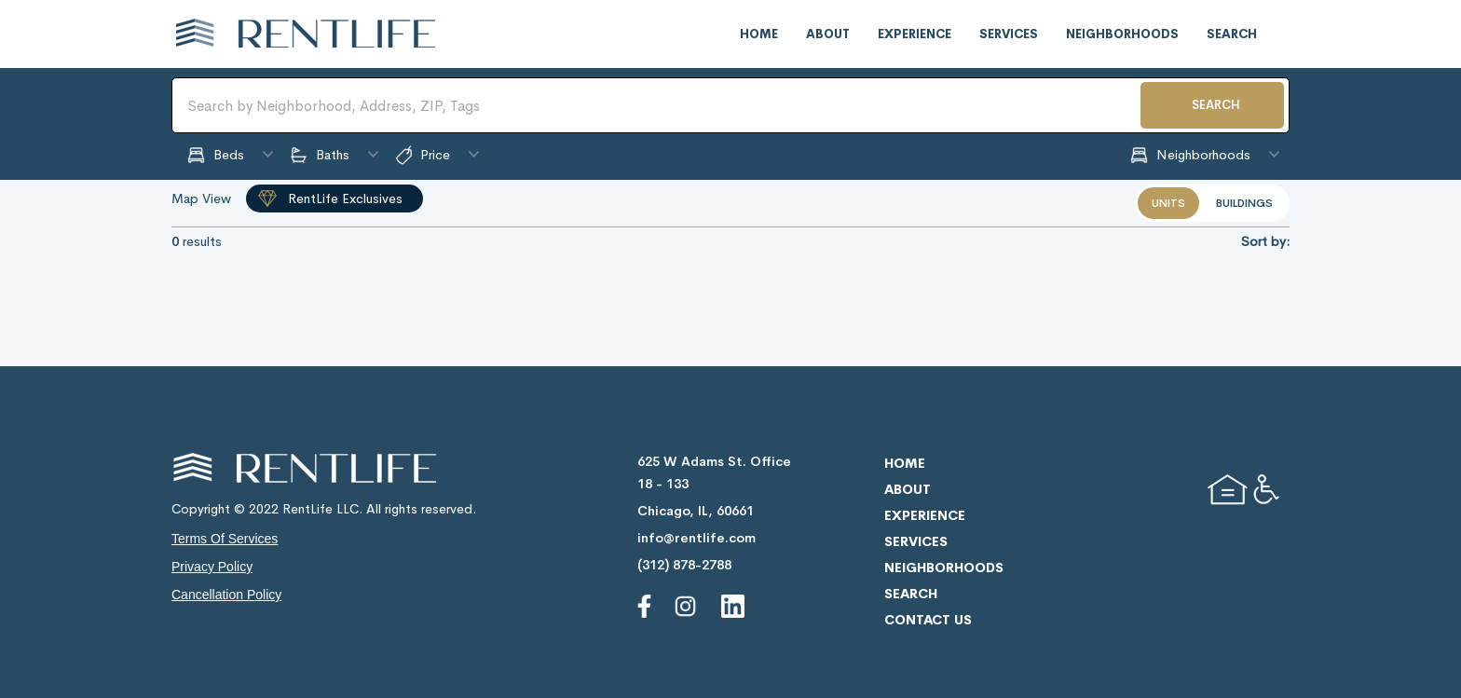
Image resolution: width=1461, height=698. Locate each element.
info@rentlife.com (696, 537)
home (759, 34)
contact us (928, 619)
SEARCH (1216, 105)
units (1168, 203)
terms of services (224, 538)
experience (914, 34)
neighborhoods (1122, 34)
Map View (201, 198)
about (828, 34)
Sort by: (1265, 241)
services (1008, 34)
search (1232, 34)
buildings (1244, 203)
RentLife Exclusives (345, 198)
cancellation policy (226, 594)
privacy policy (212, 566)
